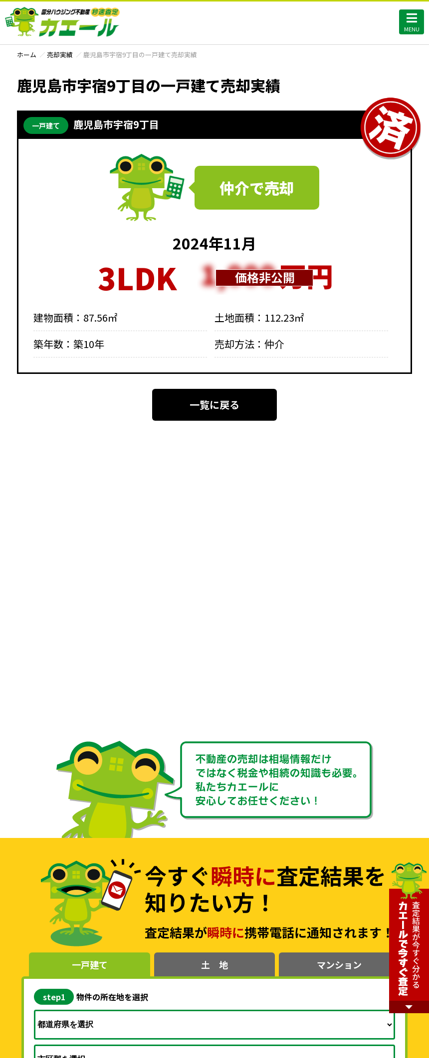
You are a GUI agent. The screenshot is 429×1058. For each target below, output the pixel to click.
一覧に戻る (214, 404)
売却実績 (60, 54)
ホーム (26, 54)
